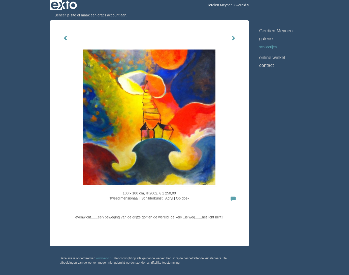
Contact (266, 65)
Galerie (266, 38)
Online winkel (272, 57)
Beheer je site (65, 15)
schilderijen (268, 47)
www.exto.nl (104, 258)
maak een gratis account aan (103, 15)
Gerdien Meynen (219, 5)
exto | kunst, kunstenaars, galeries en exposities (64, 5)
